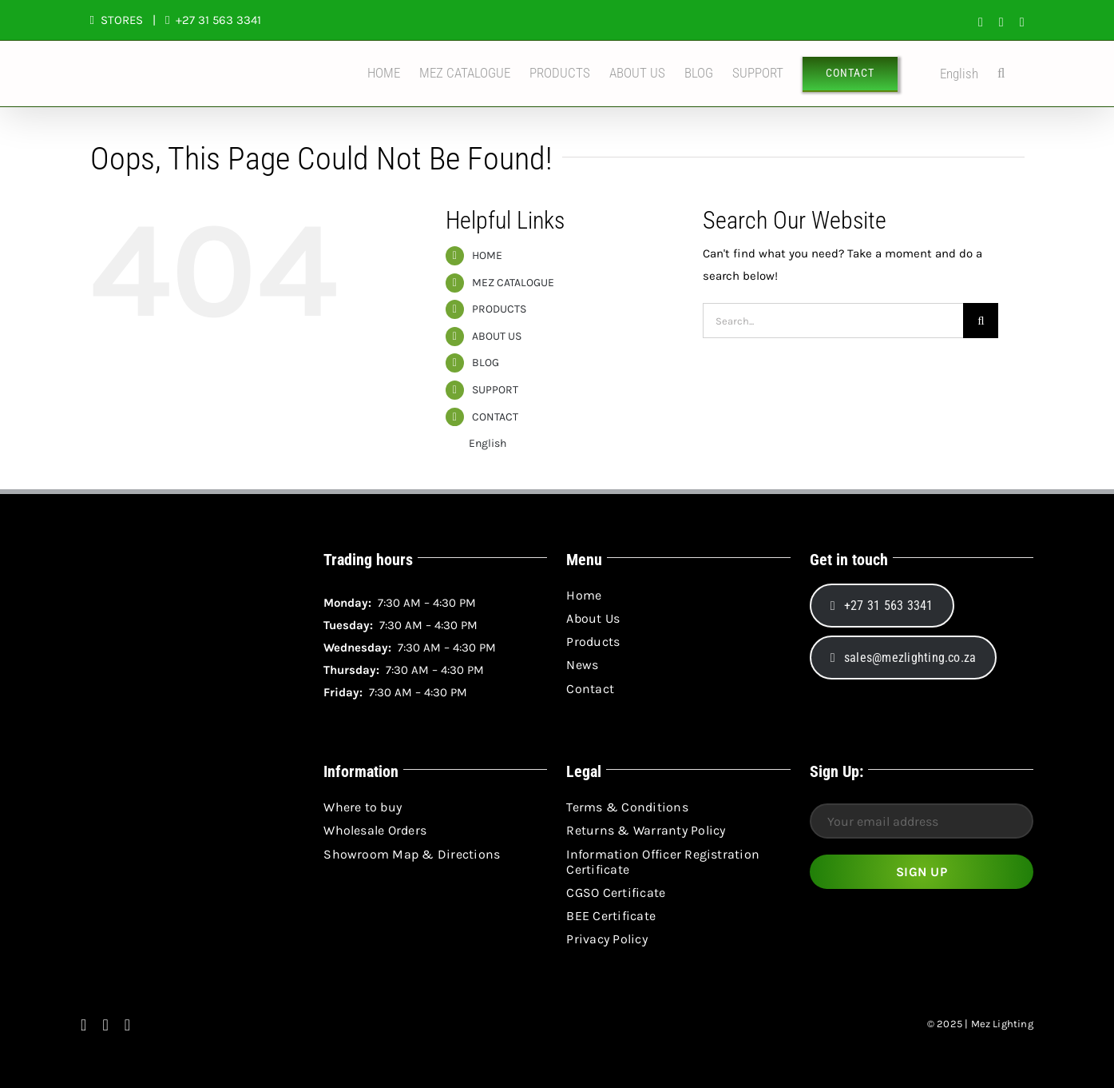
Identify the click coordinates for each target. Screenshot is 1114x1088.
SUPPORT (495, 390)
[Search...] (833, 320)
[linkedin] (127, 1025)
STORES (122, 20)
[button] (1001, 73)
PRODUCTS (499, 309)
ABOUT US (496, 336)
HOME (487, 255)
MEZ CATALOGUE (513, 282)
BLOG (485, 362)
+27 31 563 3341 (216, 20)
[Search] (980, 320)
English (947, 74)
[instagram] (105, 1025)
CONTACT (495, 417)
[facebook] (83, 1025)
